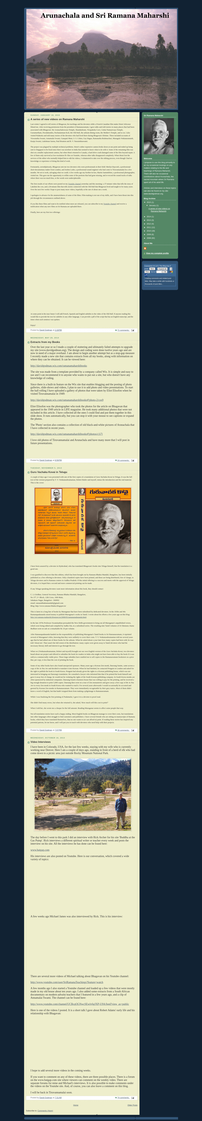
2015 (149, 202)
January (152, 205)
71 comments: (123, 330)
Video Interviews (41, 742)
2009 (149, 234)
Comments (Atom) (45, 1111)
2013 (149, 220)
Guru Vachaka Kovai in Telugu (49, 472)
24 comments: (123, 460)
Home (75, 1105)
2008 (149, 238)
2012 (149, 224)
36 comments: (123, 730)
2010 (149, 231)
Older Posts (133, 1105)
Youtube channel (74, 184)
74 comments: (123, 1098)
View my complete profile (157, 253)
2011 (149, 227)
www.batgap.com (40, 849)
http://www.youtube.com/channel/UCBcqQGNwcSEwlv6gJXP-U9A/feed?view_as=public (80, 1004)
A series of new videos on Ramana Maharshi (58, 119)
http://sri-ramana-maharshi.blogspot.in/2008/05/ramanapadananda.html (58, 617)
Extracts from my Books (45, 342)
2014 (149, 217)
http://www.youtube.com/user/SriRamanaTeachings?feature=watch (67, 982)
